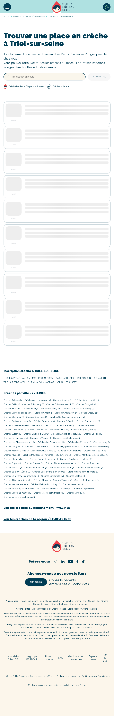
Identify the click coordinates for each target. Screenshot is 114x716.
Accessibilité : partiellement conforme (67, 685)
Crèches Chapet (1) (44, 413)
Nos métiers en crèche (57, 613)
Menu (7, 7)
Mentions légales (36, 685)
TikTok (83, 561)
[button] (7, 7)
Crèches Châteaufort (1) (66, 413)
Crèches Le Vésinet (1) (40, 438)
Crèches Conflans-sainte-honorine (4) (67, 417)
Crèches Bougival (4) (86, 404)
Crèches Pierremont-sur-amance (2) (62, 463)
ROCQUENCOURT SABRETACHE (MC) (56, 378)
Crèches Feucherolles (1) (88, 421)
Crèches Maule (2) (11, 455)
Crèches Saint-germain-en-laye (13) (48, 472)
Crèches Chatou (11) (88, 413)
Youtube (70, 561)
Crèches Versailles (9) (72, 484)
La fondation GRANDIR (13, 658)
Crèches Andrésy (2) (62, 400)
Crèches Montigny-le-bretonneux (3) (91, 455)
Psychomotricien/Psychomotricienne (90, 617)
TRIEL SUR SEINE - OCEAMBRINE (91, 378)
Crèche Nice (73, 609)
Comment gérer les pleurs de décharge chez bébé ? (84, 632)
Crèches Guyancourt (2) (14, 429)
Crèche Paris (80, 601)
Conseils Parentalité (75, 624)
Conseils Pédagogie (96, 624)
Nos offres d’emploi (35, 613)
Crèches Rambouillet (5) (35, 467)
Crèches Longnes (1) (13, 446)
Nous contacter (48, 658)
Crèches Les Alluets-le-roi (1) (66, 438)
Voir (14, 120)
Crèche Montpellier (78, 604)
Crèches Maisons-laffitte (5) (96, 446)
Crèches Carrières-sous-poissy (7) (78, 408)
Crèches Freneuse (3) (64, 425)
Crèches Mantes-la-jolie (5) (16, 451)
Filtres (99, 77)
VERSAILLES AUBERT (67, 382)
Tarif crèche (67, 601)
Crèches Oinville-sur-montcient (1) (76, 459)
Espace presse (93, 658)
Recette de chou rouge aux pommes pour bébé (67, 638)
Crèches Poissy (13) (12, 467)
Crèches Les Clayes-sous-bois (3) (19, 442)
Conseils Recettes (84, 627)
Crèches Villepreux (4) (83, 488)
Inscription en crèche (50, 601)
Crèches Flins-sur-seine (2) (16, 425)
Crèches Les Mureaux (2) (79, 442)
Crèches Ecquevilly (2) (44, 421)
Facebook (77, 561)
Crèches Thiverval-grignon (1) (17, 480)
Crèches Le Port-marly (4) (15, 438)
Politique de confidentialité (95, 676)
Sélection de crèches (107, 7)
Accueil (62, 7)
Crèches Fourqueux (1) (41, 425)
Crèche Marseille (89, 609)
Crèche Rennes (59, 609)
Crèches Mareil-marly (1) (69, 451)
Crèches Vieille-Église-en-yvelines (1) (21, 488)
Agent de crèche (102, 613)
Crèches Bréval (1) (11, 408)
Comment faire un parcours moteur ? (23, 635)
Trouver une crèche (29, 601)
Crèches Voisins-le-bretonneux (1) (19, 497)
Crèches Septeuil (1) (75, 476)
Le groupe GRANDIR (31, 658)
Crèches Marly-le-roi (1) (95, 451)
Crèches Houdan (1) (37, 429)
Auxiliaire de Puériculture (81, 613)
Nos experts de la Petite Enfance (29, 624)
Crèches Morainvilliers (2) (15, 459)
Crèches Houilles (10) (59, 429)
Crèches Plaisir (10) (90, 463)
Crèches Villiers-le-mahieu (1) (17, 493)
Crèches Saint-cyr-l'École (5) (16, 472)
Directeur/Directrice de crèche (57, 617)
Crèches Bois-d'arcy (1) (33, 404)
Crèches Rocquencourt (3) (61, 467)
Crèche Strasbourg (41, 609)
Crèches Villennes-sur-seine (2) (55, 488)
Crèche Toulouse (59, 604)
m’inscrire (36, 582)
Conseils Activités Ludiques (61, 627)
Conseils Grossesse (55, 624)
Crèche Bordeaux (41, 604)
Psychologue (47, 620)
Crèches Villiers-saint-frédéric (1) (49, 493)
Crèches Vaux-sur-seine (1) (15, 484)
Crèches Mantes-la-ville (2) (43, 451)
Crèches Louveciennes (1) (37, 446)
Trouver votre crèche (22, 16)
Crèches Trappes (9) (62, 480)
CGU (49, 676)
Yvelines (52, 16)
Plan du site (105, 658)
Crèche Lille (93, 601)
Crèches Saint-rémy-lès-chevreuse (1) (21, 476)
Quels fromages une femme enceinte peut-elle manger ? (30, 632)
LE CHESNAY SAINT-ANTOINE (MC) (19, 378)
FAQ (60, 657)
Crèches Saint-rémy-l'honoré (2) (83, 472)
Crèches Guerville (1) (86, 425)
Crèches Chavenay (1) (13, 417)
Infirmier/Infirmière (64, 620)
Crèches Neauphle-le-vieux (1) (43, 459)
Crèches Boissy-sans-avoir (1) (60, 404)
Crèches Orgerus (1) (12, 463)
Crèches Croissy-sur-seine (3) (17, 421)
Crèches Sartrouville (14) (52, 476)
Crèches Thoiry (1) (42, 480)
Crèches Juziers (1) (12, 434)
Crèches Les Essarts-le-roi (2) (51, 442)
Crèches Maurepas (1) (33, 455)
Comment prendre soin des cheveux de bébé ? (64, 635)
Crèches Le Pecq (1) (93, 434)
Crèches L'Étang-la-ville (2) (36, 434)
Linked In (63, 561)
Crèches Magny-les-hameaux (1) (67, 446)
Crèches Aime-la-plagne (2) (38, 400)
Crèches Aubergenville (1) (87, 400)
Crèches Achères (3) (13, 400)
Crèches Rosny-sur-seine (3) (89, 467)
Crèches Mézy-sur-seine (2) (58, 455)
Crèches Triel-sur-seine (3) (86, 480)
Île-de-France (39, 16)
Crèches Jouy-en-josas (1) (83, 429)
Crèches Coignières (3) (36, 417)
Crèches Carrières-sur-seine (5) (18, 413)
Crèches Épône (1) (65, 421)
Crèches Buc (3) (30, 408)
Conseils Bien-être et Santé (33, 627)
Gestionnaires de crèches (75, 658)
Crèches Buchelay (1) (50, 408)
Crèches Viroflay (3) (76, 493)
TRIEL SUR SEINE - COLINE (16, 382)
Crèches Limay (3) (101, 442)
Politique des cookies (67, 676)
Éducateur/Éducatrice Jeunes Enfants (23, 617)
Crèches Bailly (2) (11, 404)
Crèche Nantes (23, 609)
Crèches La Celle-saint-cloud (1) (66, 434)
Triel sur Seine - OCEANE (42, 382)
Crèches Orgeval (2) (34, 463)
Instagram (55, 561)
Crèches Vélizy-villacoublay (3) (45, 484)
